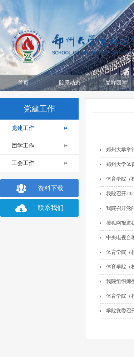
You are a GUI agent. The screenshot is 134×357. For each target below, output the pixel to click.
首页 (23, 83)
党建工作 (22, 128)
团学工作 (22, 145)
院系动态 (69, 83)
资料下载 (51, 188)
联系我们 (51, 207)
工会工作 (22, 163)
